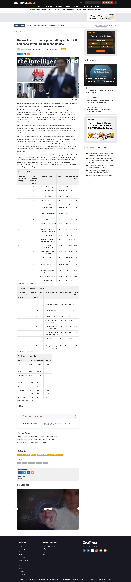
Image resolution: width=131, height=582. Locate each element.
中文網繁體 (22, 571)
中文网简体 (22, 574)
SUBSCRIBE (107, 2)
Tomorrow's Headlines (101, 25)
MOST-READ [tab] (90, 147)
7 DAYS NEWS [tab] (103, 147)
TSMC (50, 9)
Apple (38, 9)
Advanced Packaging (94, 9)
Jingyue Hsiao (24, 49)
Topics (45, 552)
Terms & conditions (24, 554)
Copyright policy (23, 560)
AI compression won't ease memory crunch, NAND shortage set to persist (101, 166)
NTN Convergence (68, 9)
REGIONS (40, 6)
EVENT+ (85, 6)
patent (45, 463)
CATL (19, 463)
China (24, 463)
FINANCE (68, 6)
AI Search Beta (27, 423)
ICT (25, 31)
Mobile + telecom (43, 454)
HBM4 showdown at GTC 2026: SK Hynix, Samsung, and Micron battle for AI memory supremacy (101, 160)
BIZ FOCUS (76, 6)
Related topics (25, 485)
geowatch (32, 463)
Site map (21, 568)
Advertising (22, 549)
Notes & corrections (24, 566)
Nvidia (44, 9)
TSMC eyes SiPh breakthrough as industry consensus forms (101, 176)
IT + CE (33, 454)
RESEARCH (49, 6)
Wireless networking (56, 454)
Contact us (22, 563)
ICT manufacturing (23, 454)
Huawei (39, 463)
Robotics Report (81, 9)
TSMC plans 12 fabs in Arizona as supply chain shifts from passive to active (101, 154)
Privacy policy (22, 557)
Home (15, 31)
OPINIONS (59, 6)
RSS (44, 554)
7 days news (46, 549)
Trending (32, 9)
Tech (20, 31)
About (20, 546)
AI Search (57, 9)
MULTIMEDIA (94, 6)
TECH (33, 6)
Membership (22, 552)
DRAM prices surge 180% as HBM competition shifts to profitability (99, 171)
